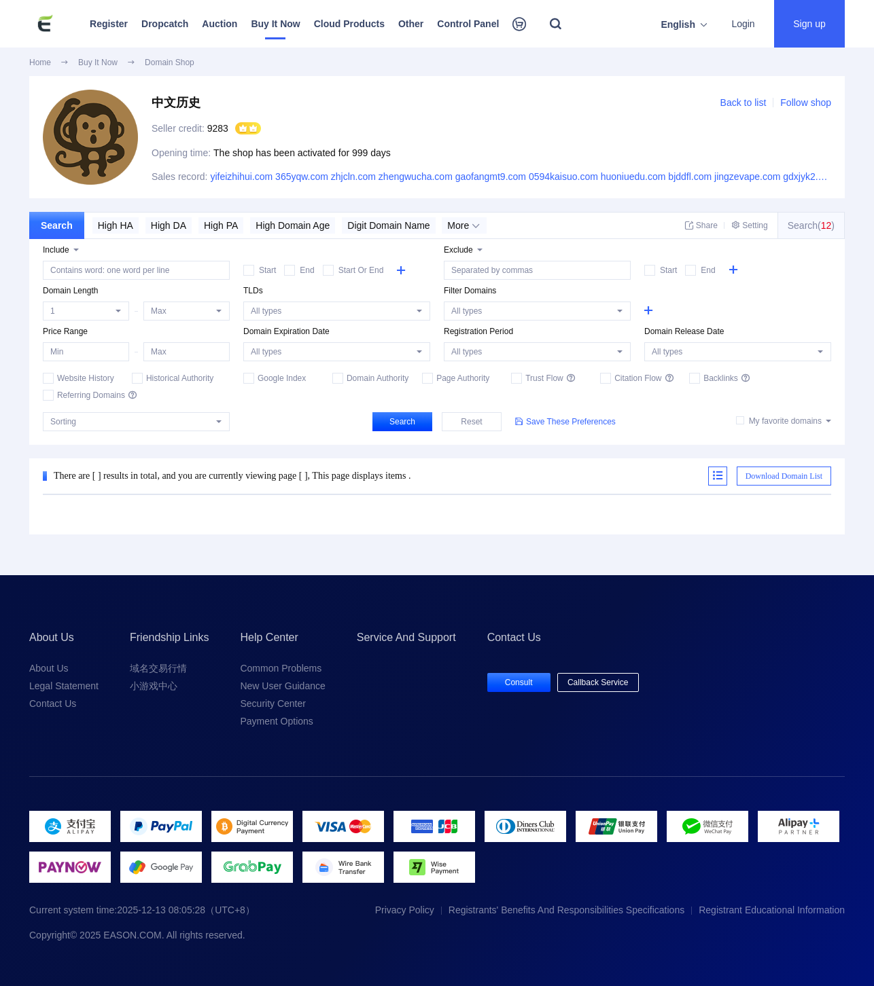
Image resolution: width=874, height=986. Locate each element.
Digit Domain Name (388, 225)
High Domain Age (293, 225)
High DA (168, 225)
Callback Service (597, 682)
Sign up (809, 23)
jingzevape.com (747, 176)
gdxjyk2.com (809, 176)
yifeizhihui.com (241, 176)
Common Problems (280, 668)
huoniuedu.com (633, 176)
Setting (749, 225)
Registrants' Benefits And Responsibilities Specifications (566, 910)
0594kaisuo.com (563, 176)
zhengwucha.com (416, 176)
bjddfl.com (690, 176)
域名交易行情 (158, 668)
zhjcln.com (353, 176)
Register (109, 23)
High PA (221, 225)
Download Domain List (784, 476)
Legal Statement (64, 685)
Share (701, 225)
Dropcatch (164, 23)
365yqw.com (301, 176)
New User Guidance (282, 685)
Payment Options (276, 721)
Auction (219, 23)
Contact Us (52, 703)
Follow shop (805, 102)
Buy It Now (275, 23)
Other (410, 23)
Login (742, 23)
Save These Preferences (565, 421)
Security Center (272, 703)
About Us (49, 668)
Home (40, 62)
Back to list (743, 102)
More (463, 225)
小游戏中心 (153, 685)
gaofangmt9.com (490, 176)
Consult (519, 682)
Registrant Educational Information (772, 910)
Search (57, 225)
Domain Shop (169, 62)
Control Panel (468, 23)
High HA (115, 225)
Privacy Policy (404, 910)
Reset (471, 421)
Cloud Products (349, 23)
